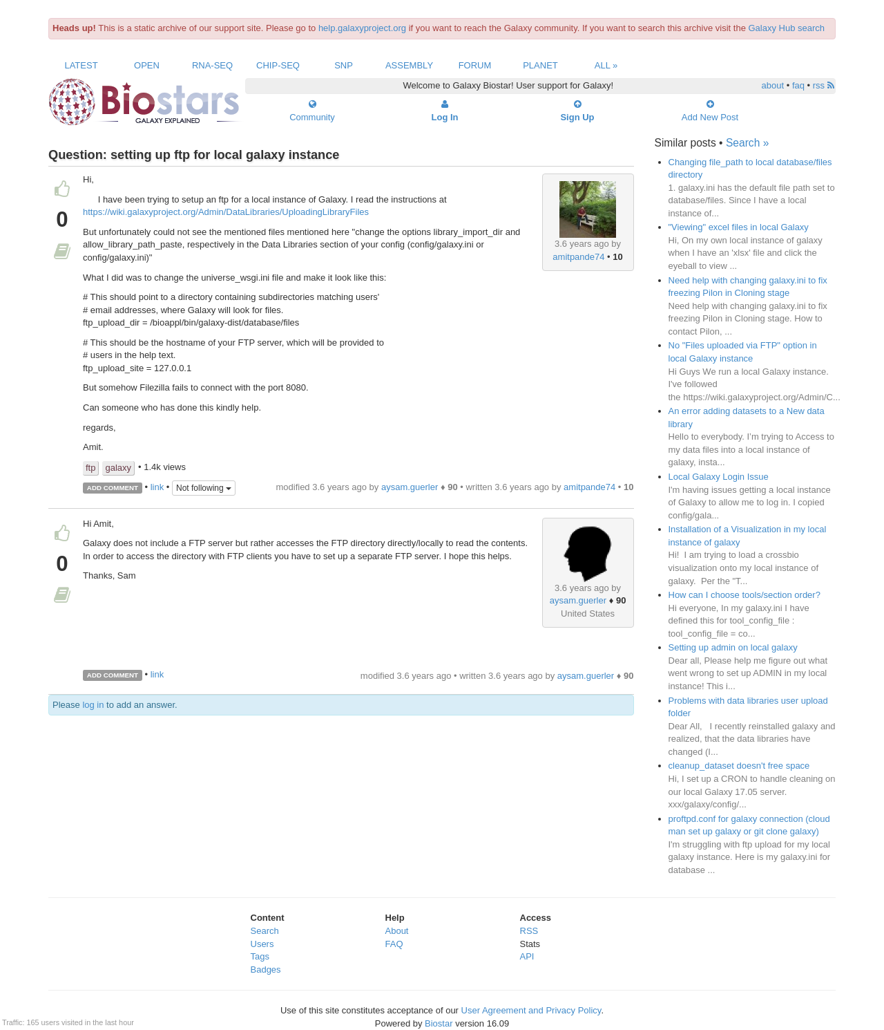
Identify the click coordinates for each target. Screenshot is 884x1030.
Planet (540, 65)
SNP (343, 65)
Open (147, 65)
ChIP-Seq (278, 65)
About (397, 931)
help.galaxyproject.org (362, 28)
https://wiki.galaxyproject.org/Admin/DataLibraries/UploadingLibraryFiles (226, 212)
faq (798, 85)
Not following (203, 488)
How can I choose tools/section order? (744, 595)
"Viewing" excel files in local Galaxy (739, 227)
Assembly (409, 65)
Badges (266, 969)
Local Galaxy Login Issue (719, 476)
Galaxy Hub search (787, 28)
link (157, 487)
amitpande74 (578, 257)
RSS (529, 931)
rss (823, 85)
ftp (90, 467)
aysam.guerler (409, 487)
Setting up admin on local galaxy (733, 647)
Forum (475, 65)
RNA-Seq (212, 65)
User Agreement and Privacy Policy (531, 1010)
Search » (747, 143)
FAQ (394, 944)
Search (265, 931)
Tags (260, 956)
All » (606, 65)
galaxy (118, 467)
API (527, 956)
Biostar (438, 1023)
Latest (80, 65)
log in (93, 705)
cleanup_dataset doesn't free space (739, 765)
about (773, 85)
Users (262, 944)
